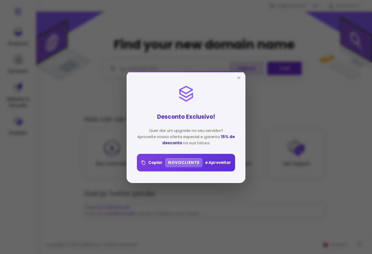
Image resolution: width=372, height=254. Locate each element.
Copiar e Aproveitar (186, 162)
